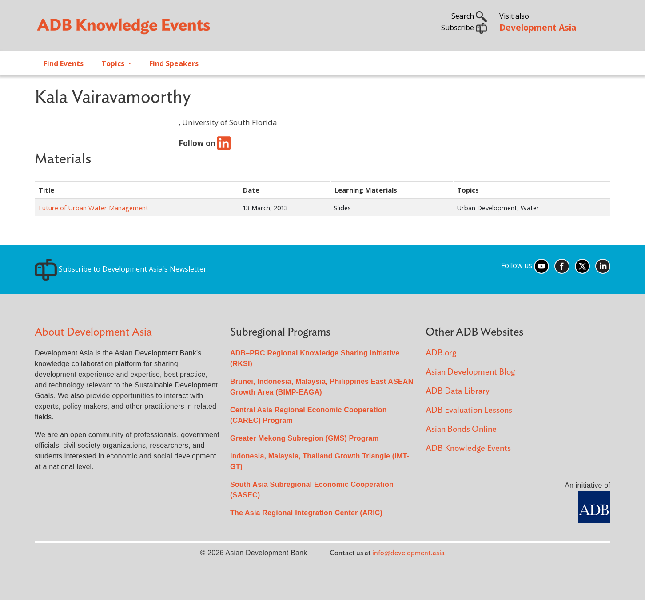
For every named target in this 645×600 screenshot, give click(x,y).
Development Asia (537, 27)
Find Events (64, 63)
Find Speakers (174, 63)
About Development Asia (93, 332)
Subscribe (464, 27)
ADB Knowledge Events (468, 448)
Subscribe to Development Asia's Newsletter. (121, 269)
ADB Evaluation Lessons (469, 410)
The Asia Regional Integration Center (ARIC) (306, 513)
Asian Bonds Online (461, 429)
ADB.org (441, 353)
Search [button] (469, 16)
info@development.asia (408, 553)
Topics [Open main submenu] (113, 63)
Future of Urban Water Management (93, 207)
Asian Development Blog (470, 372)
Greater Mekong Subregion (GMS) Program (304, 438)
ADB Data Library (458, 391)
